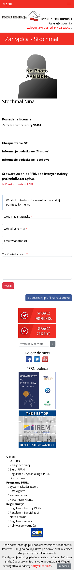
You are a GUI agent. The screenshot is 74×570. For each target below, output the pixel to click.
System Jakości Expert (24, 486)
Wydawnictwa (18, 495)
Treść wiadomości (13, 254)
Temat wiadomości (14, 241)
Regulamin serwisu (22, 521)
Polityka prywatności (23, 525)
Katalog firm (17, 491)
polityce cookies (41, 566)
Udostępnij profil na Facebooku (49, 298)
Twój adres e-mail (13, 228)
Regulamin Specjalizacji (24, 512)
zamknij (64, 565)
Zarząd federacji (20, 465)
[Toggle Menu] (37, 4)
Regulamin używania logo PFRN (30, 474)
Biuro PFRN (17, 469)
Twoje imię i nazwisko (16, 216)
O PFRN (15, 461)
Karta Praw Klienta (21, 499)
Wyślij (8, 285)
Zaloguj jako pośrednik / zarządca (48, 27)
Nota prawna (18, 517)
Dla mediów (17, 478)
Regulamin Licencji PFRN (25, 508)
